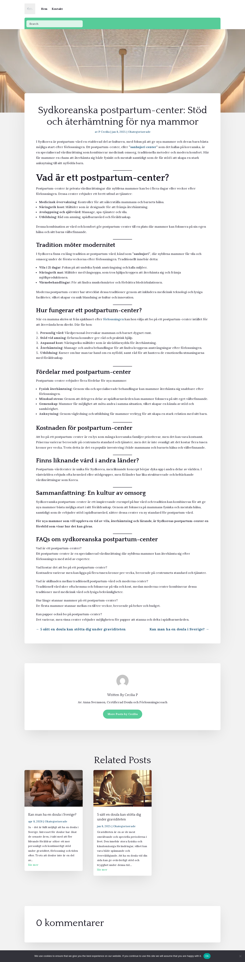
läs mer (33, 864)
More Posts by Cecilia (123, 714)
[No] (240, 956)
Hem (44, 9)
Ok (207, 956)
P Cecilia (104, 131)
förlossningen (113, 319)
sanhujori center (143, 147)
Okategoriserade (139, 131)
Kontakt (57, 9)
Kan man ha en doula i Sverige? (52, 815)
